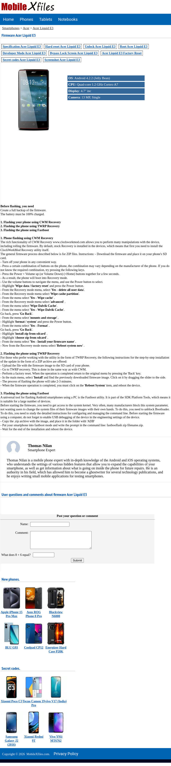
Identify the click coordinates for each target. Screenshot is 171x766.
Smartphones (11, 28)
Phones (26, 19)
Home (8, 19)
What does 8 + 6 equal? (16, 558)
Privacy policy (66, 757)
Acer (26, 28)
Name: (22, 524)
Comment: (20, 532)
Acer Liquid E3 (43, 28)
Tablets (45, 19)
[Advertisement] (85, 165)
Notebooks (68, 19)
